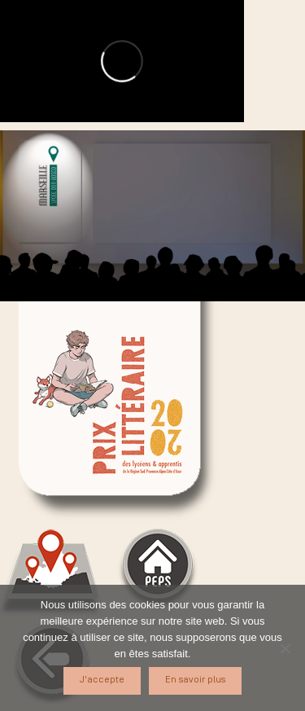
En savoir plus (195, 679)
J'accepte (102, 679)
